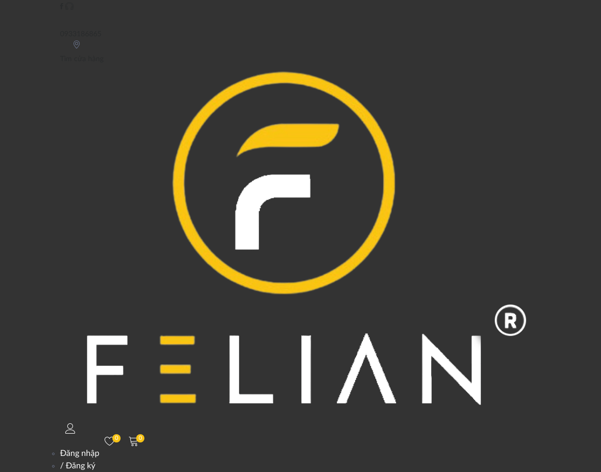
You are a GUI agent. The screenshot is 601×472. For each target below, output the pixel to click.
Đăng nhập (79, 453)
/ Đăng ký (77, 466)
